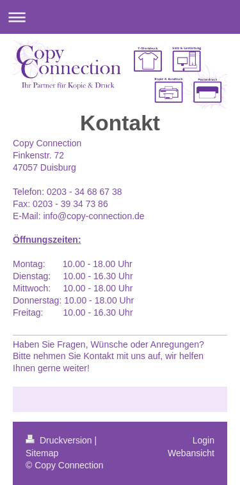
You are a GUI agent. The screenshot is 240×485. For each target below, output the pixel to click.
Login (203, 440)
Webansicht (191, 453)
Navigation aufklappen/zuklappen (120, 17)
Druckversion (60, 440)
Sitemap (42, 453)
